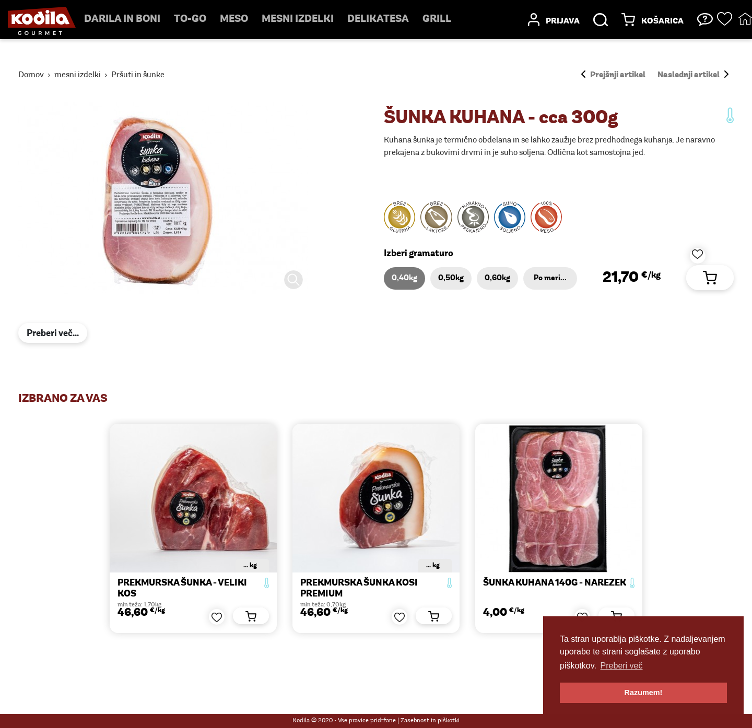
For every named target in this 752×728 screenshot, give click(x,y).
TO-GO (190, 19)
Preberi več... (53, 334)
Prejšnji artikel (613, 75)
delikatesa (378, 19)
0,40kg (404, 278)
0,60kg (497, 278)
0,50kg (451, 278)
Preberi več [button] (622, 665)
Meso (234, 19)
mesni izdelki (298, 19)
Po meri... (550, 278)
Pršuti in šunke (137, 75)
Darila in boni (122, 19)
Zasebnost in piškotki (430, 721)
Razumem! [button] (644, 692)
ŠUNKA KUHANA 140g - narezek (554, 583)
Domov (31, 75)
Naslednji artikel (692, 75)
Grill (436, 19)
